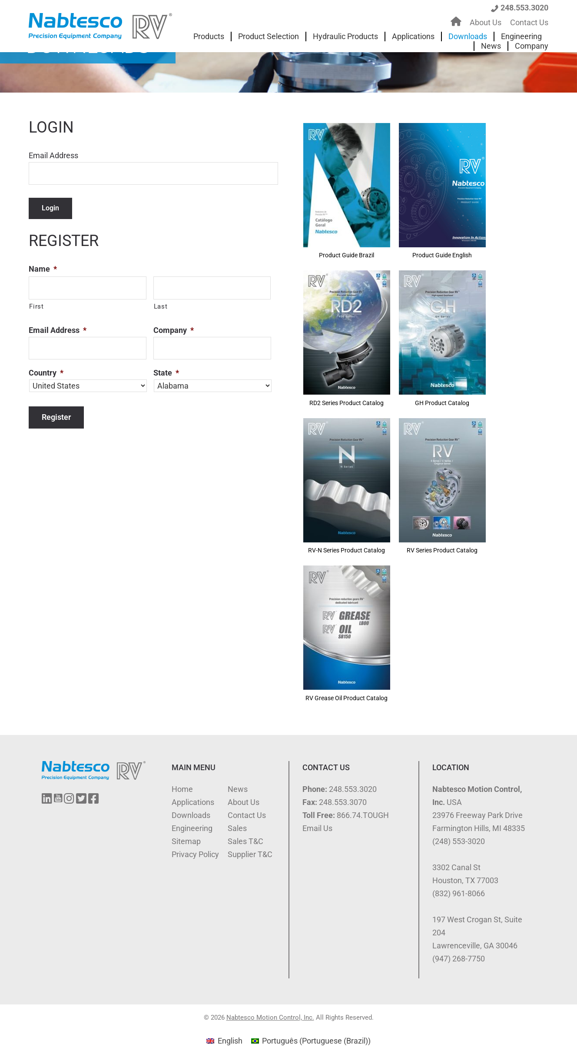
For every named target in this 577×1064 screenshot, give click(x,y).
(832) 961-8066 (458, 893)
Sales (237, 828)
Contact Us (247, 815)
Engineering (192, 828)
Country (46, 372)
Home (182, 789)
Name (43, 268)
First (36, 306)
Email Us (317, 828)
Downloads (191, 815)
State (166, 372)
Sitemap (186, 841)
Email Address (53, 155)
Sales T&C (245, 841)
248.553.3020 (524, 7)
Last (161, 306)
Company (173, 330)
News (238, 789)
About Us (243, 802)
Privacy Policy (195, 854)
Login (50, 208)
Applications (193, 802)
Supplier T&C (250, 854)
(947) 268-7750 (458, 958)
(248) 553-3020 (458, 841)
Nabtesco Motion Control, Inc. (270, 1017)
